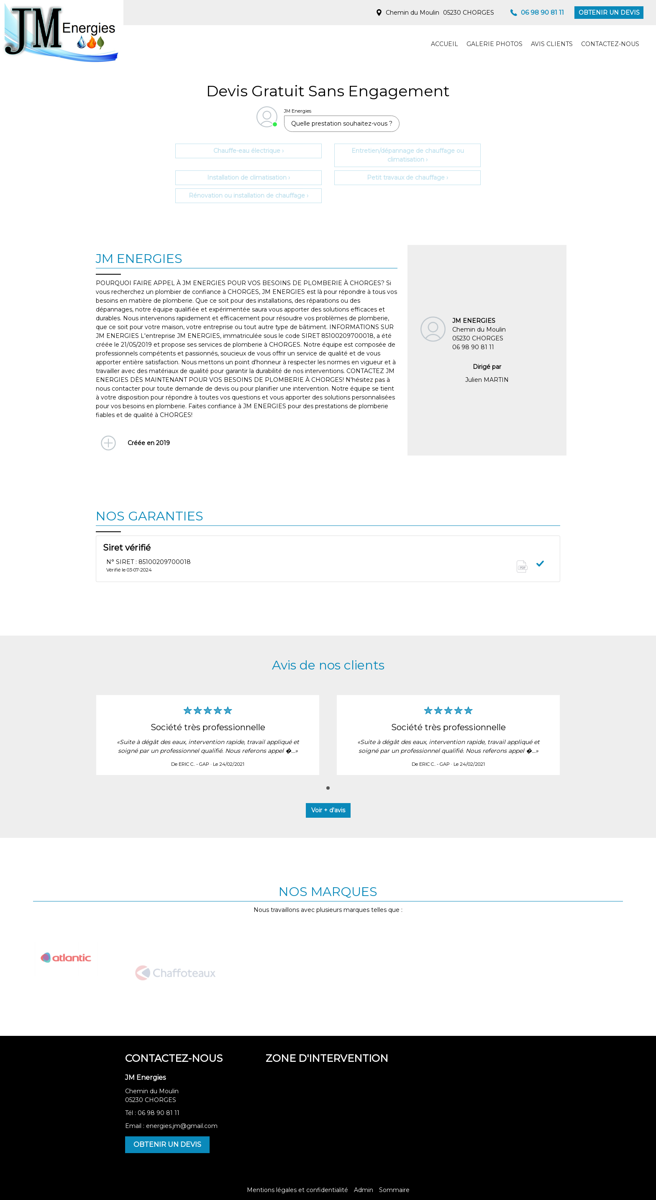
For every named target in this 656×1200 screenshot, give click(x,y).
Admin (363, 1190)
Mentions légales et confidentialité (297, 1190)
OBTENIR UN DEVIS (609, 12)
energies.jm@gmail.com (182, 1126)
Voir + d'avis (328, 810)
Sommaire (394, 1190)
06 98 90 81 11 (158, 1113)
